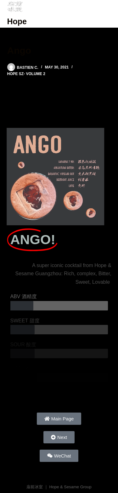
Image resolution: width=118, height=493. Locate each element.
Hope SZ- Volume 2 (26, 74)
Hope (17, 21)
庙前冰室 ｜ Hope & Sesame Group (59, 487)
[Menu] (108, 14)
